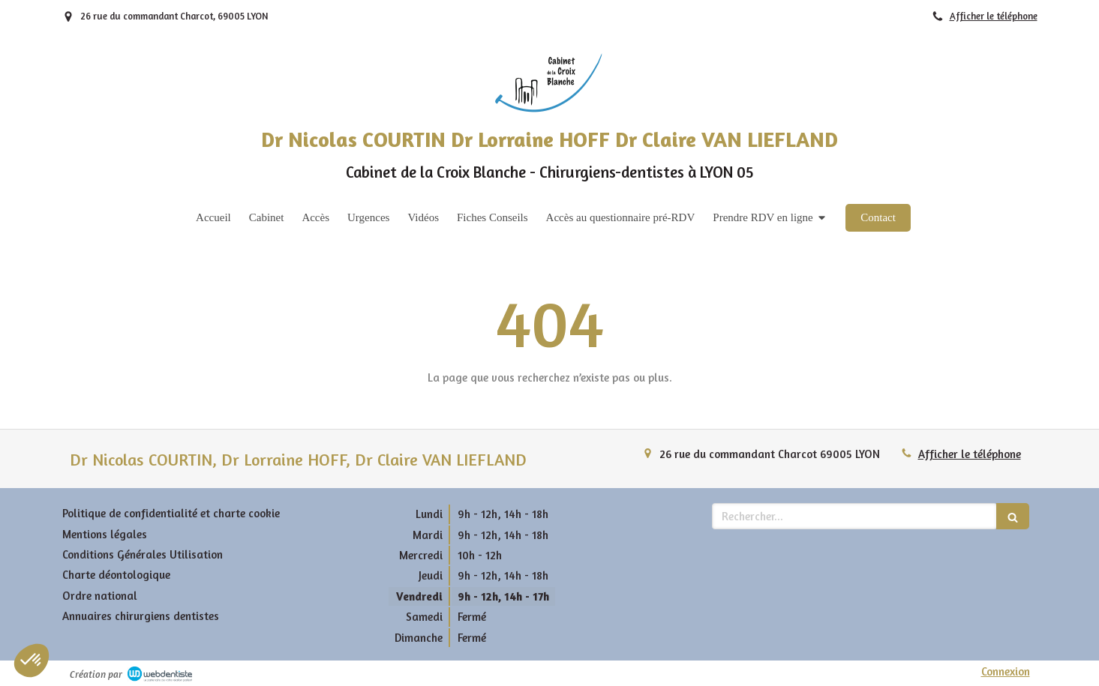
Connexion (1005, 671)
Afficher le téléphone (993, 16)
